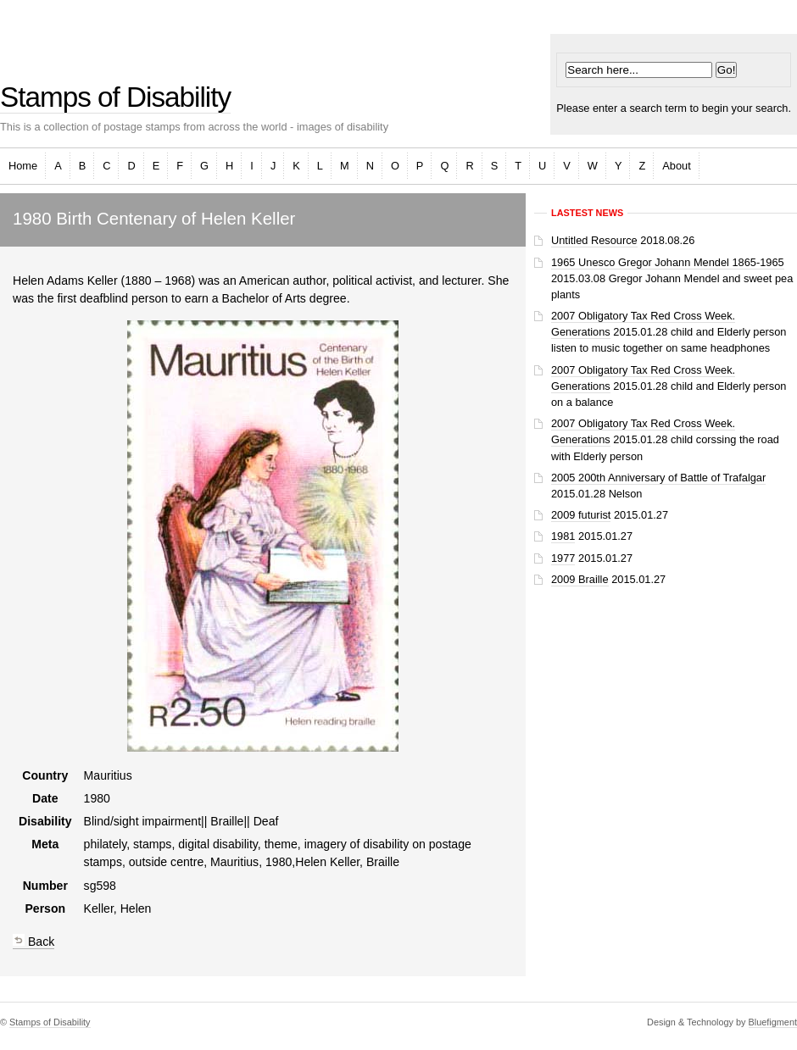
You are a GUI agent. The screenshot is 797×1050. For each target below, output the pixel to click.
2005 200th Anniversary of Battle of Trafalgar (658, 477)
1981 (563, 536)
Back (33, 941)
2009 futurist (580, 514)
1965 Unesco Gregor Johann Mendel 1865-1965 (667, 262)
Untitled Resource (594, 240)
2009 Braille (580, 579)
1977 (563, 558)
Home (22, 165)
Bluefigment (773, 1022)
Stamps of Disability (115, 97)
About (676, 165)
